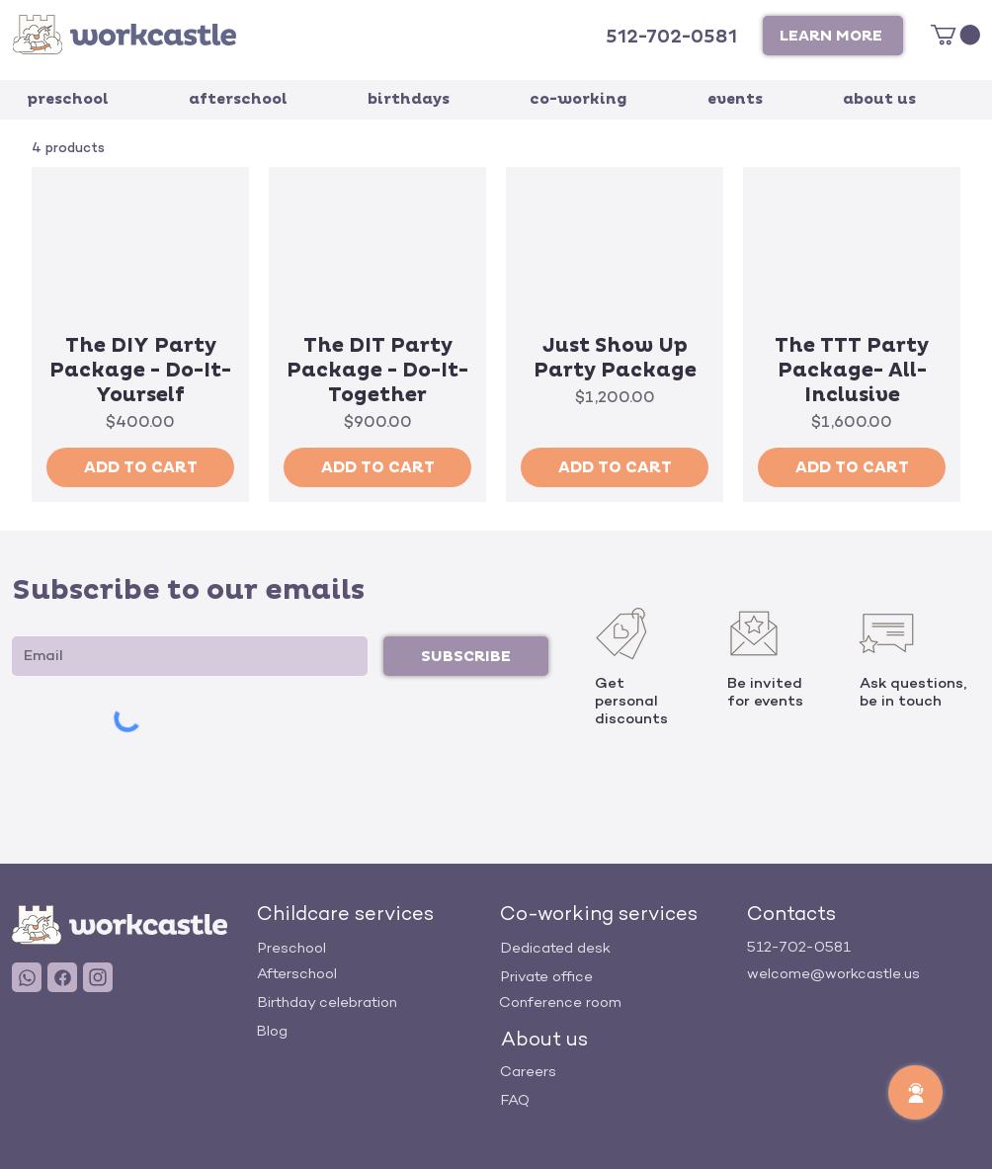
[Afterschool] (373, 974)
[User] (26, 977)
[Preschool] (373, 948)
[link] (955, 34)
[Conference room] (615, 1002)
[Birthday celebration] (373, 1002)
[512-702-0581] (673, 36)
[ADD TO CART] (140, 467)
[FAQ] (616, 1100)
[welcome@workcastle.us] (863, 974)
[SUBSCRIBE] (465, 656)
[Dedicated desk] (616, 948)
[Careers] (616, 1071)
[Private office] (616, 976)
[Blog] (372, 1031)
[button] (833, 35)
